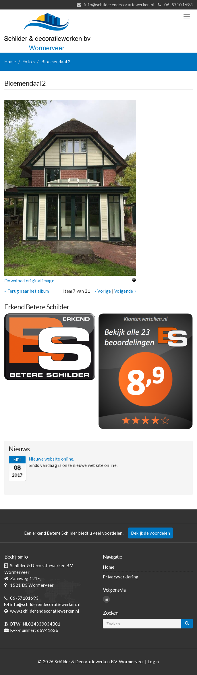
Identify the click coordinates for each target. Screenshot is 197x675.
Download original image (29, 280)
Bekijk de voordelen (150, 533)
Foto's (28, 61)
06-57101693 (178, 4)
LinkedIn (107, 600)
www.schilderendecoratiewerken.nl (44, 610)
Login (153, 661)
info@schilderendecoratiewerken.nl (119, 4)
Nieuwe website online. (51, 458)
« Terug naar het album (26, 291)
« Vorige (102, 291)
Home (10, 61)
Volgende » (125, 291)
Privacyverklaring (120, 576)
